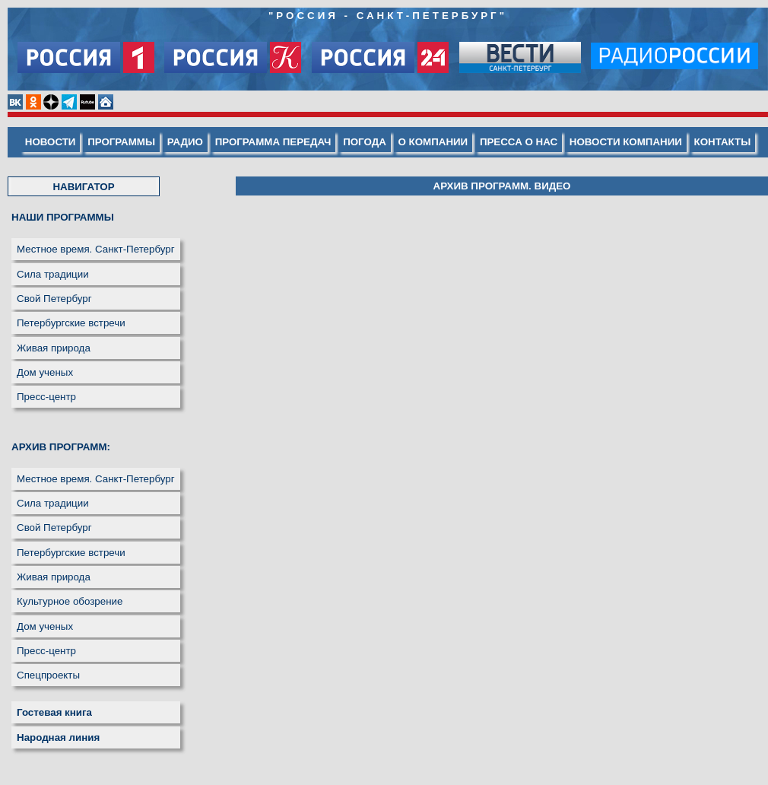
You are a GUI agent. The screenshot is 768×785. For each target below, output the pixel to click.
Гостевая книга (54, 712)
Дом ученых (45, 372)
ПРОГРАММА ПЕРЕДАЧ (273, 142)
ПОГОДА (364, 142)
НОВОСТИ (50, 142)
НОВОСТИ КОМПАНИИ (626, 142)
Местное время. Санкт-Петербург (96, 249)
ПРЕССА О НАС (518, 142)
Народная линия (58, 737)
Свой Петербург (54, 298)
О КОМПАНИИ (433, 142)
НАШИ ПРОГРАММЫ (62, 217)
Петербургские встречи (71, 323)
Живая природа (53, 348)
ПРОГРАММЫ (121, 142)
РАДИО (185, 142)
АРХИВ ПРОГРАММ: (60, 447)
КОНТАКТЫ (722, 142)
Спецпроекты (48, 675)
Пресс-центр (46, 396)
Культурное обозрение (69, 601)
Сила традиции (53, 274)
